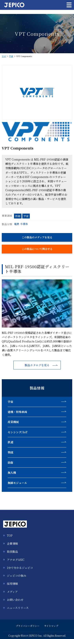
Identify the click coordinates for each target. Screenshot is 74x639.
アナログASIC (15, 560)
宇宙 (11, 56)
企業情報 (12, 543)
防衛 (17, 216)
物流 (10, 452)
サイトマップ (51, 625)
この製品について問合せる (37, 249)
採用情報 (12, 584)
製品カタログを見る (37, 365)
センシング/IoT (18, 432)
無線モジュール (17, 483)
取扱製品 (12, 552)
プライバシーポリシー (27, 625)
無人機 (12, 473)
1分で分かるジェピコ (20, 568)
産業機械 (13, 422)
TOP (4, 56)
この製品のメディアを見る (37, 237)
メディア (12, 592)
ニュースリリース (18, 608)
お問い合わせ (15, 600)
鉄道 (10, 442)
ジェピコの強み (16, 575)
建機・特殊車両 (17, 412)
